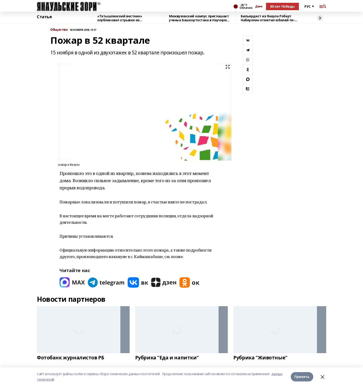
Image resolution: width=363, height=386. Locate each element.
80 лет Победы (282, 6)
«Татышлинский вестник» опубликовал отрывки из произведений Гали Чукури (120, 18)
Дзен (258, 6)
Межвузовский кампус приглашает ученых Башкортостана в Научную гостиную (199, 18)
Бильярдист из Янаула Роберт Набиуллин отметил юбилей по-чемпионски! (268, 18)
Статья (44, 16)
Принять (302, 376)
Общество (59, 30)
